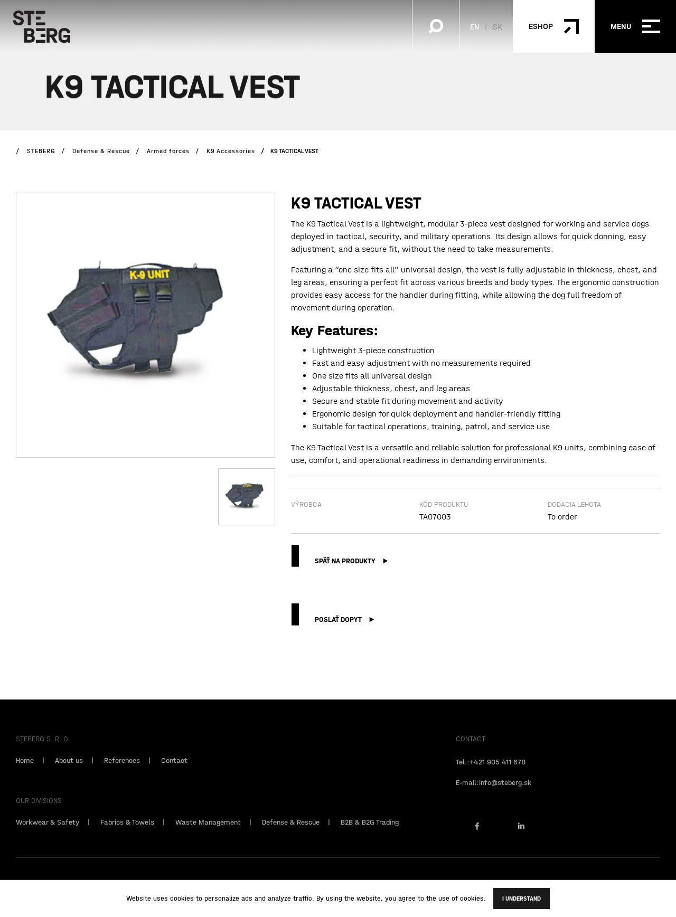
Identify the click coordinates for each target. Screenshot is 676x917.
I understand (521, 898)
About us (69, 775)
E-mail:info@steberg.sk (493, 797)
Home (25, 775)
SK (497, 26)
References (122, 775)
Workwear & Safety (47, 837)
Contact (174, 775)
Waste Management (208, 837)
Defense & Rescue (291, 837)
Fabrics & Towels (127, 837)
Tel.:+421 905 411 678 (490, 776)
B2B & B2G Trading (370, 837)
